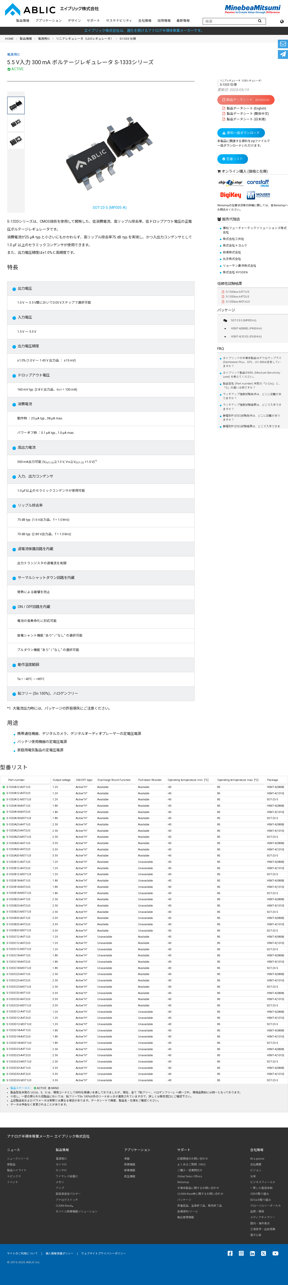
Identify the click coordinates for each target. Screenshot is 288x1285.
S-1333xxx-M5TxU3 (235, 301)
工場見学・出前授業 (262, 1229)
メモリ (60, 1182)
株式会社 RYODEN (235, 272)
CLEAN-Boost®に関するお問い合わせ (200, 1194)
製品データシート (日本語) (244, 119)
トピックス (14, 1176)
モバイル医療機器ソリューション (77, 1211)
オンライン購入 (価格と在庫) (245, 171)
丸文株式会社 (232, 259)
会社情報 (144, 20)
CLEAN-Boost (64, 1206)
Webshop (183, 1182)
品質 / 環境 (257, 1211)
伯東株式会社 (232, 252)
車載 (127, 1158)
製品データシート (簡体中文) (245, 114)
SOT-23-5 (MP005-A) (109, 156)
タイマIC (61, 1164)
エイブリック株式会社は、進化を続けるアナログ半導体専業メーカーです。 (144, 31)
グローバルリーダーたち (265, 1205)
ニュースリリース (18, 1158)
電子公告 (255, 1235)
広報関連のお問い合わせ (192, 1158)
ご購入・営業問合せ (189, 1170)
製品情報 (22, 20)
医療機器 (129, 1164)
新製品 (11, 1164)
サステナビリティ (119, 20)
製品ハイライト (17, 1170)
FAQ (220, 349)
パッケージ (226, 310)
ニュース (13, 1150)
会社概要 (255, 1164)
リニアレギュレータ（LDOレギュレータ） (84, 38)
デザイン (74, 20)
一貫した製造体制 (261, 1188)
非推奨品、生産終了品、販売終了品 (199, 1205)
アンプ (60, 1188)
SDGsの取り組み (260, 1200)
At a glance (257, 1158)
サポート (93, 20)
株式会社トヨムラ (235, 245)
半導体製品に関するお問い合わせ (198, 1188)
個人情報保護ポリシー (59, 1253)
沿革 (253, 1176)
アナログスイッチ (67, 1200)
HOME (9, 38)
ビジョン (255, 1170)
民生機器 (129, 1176)
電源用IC (44, 38)
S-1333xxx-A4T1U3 (235, 292)
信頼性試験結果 (229, 284)
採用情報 (164, 20)
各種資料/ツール (187, 1211)
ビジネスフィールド (262, 1182)
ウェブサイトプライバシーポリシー (103, 1253)
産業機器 (129, 1170)
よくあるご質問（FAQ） (192, 1164)
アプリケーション (48, 20)
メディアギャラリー (262, 1217)
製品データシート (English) (244, 108)
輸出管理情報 (185, 1217)
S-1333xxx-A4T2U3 (235, 296)
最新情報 (183, 20)
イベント (12, 1182)
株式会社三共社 (233, 239)
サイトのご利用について (22, 1253)
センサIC (61, 1170)
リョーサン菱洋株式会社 (239, 265)
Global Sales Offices (189, 1176)
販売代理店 (230, 219)
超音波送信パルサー (68, 1194)
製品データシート (246, 100)
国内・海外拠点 (260, 1223)
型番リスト (232, 159)
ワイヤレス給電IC (67, 1176)
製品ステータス (20, 1088)
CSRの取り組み (259, 1194)
